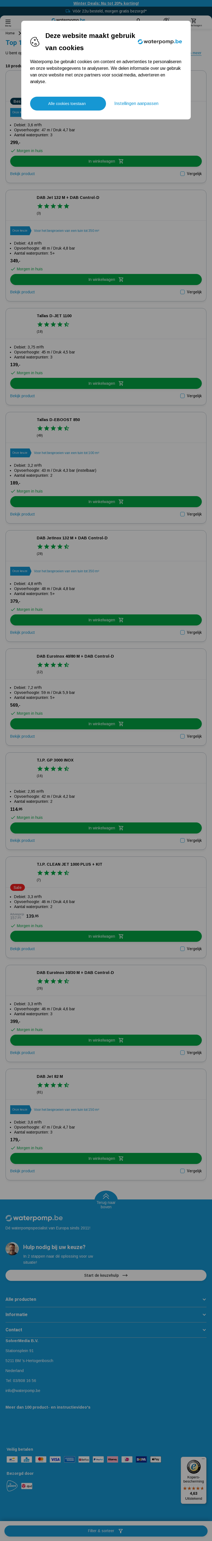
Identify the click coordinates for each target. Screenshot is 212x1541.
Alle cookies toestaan (67, 103)
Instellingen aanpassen (136, 103)
